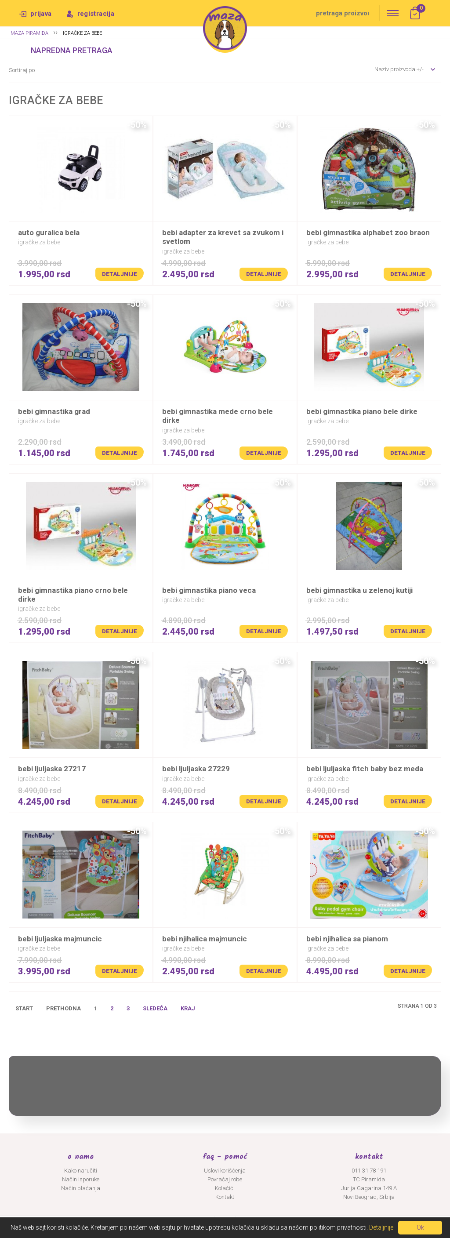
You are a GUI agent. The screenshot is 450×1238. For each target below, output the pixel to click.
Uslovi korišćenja (225, 1170)
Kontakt (224, 1197)
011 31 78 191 (369, 1170)
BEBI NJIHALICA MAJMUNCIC (204, 938)
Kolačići (225, 1188)
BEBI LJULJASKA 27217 (52, 768)
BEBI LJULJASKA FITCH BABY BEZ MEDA (364, 768)
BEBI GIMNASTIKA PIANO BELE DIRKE (361, 411)
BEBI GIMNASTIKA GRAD (54, 411)
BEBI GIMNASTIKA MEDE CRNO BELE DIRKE (217, 416)
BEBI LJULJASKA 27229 (196, 768)
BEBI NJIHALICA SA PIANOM (347, 938)
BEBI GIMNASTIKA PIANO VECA (209, 590)
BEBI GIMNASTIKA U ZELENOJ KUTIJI (359, 590)
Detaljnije (119, 274)
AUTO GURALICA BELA (49, 232)
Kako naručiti (80, 1170)
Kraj (188, 1008)
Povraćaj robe (224, 1179)
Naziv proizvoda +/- (399, 69)
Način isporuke (80, 1179)
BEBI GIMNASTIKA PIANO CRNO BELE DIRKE (73, 594)
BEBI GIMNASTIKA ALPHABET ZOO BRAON (368, 232)
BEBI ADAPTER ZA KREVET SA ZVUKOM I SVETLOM (222, 237)
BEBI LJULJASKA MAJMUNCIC (60, 938)
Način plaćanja (80, 1188)
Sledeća (155, 1008)
